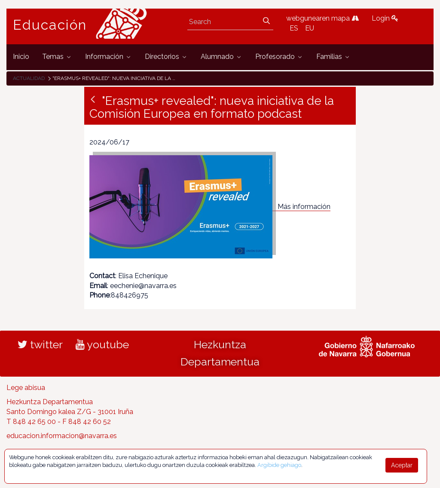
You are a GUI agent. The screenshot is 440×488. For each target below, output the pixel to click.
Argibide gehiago (279, 465)
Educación (50, 25)
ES (294, 28)
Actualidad (29, 78)
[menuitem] (21, 57)
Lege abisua (25, 388)
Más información (304, 207)
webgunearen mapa (322, 18)
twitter (40, 344)
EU (309, 28)
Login (385, 18)
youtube (102, 344)
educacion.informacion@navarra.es (61, 436)
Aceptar (401, 465)
